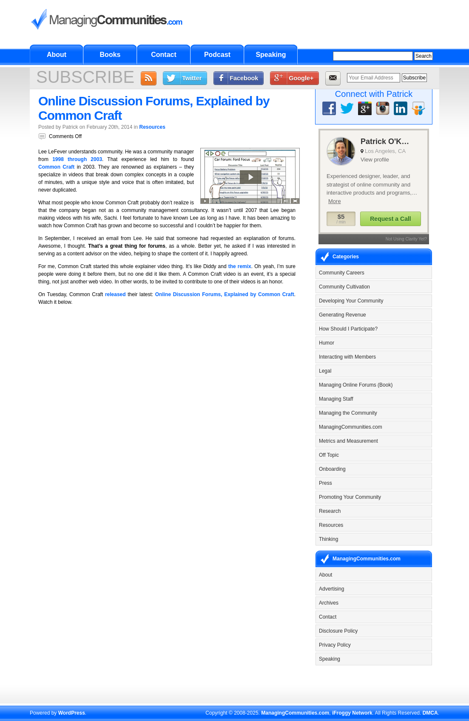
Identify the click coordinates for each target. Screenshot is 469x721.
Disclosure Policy (338, 631)
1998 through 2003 (77, 159)
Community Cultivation (344, 287)
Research (330, 511)
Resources (152, 127)
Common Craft (56, 167)
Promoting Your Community (350, 497)
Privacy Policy (335, 645)
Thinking (328, 539)
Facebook (244, 78)
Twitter (192, 78)
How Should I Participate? (348, 329)
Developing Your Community (351, 301)
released (115, 294)
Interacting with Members (347, 357)
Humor (326, 343)
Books (110, 54)
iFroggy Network (352, 713)
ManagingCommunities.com (350, 427)
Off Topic (329, 455)
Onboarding (332, 469)
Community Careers (341, 273)
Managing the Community (348, 413)
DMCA (430, 713)
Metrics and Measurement (348, 441)
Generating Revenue (342, 315)
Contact (163, 54)
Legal (325, 371)
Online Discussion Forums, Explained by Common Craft (224, 294)
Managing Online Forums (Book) (355, 385)
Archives (328, 603)
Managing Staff (336, 399)
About (56, 54)
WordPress (71, 713)
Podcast (217, 54)
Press (325, 483)
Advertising (331, 589)
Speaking (271, 54)
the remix (239, 266)
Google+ (301, 78)
